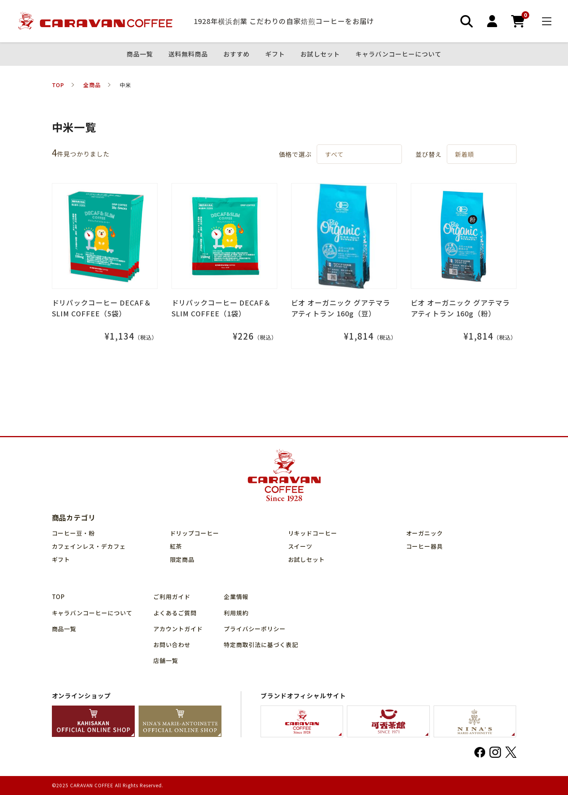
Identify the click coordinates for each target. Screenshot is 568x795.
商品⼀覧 (140, 54)
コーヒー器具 (424, 546)
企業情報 (236, 596)
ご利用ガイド (171, 596)
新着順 (465, 154)
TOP (58, 596)
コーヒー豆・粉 (73, 533)
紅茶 (176, 546)
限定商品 (182, 559)
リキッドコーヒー (313, 533)
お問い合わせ (171, 644)
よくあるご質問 (175, 613)
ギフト (275, 54)
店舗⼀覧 (165, 660)
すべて (334, 154)
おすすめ (236, 54)
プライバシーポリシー (255, 629)
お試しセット (320, 54)
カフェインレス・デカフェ (89, 546)
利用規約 (236, 613)
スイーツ (300, 546)
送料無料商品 (188, 54)
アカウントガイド (178, 629)
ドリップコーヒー (195, 533)
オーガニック (424, 533)
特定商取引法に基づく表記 (261, 644)
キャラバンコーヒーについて (398, 54)
